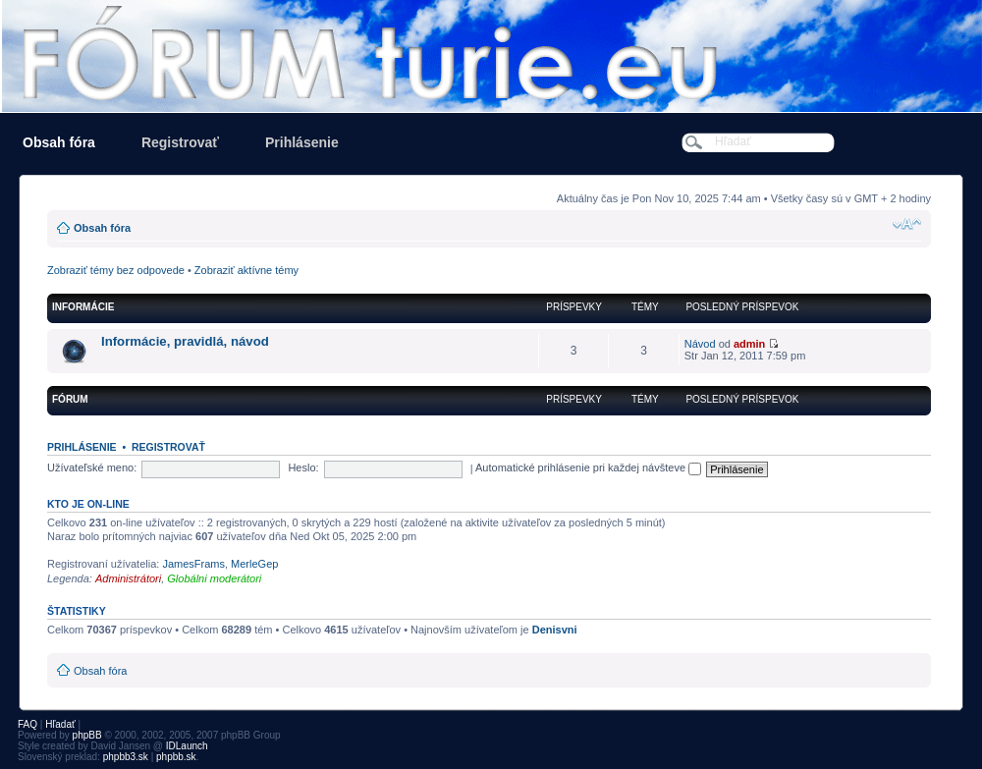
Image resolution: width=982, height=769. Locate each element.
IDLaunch (187, 746)
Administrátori (128, 578)
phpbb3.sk (125, 756)
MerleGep (254, 564)
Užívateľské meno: (91, 467)
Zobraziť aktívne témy (246, 270)
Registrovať (180, 142)
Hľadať (60, 724)
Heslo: (303, 467)
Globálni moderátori (214, 578)
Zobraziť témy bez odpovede (116, 270)
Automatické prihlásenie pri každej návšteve (588, 467)
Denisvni (554, 629)
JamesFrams (193, 564)
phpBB (87, 735)
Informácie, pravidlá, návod (185, 341)
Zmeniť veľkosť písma (907, 224)
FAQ (27, 724)
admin (749, 344)
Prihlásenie (302, 142)
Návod (700, 344)
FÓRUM (70, 399)
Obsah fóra (59, 142)
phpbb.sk (176, 756)
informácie (83, 307)
